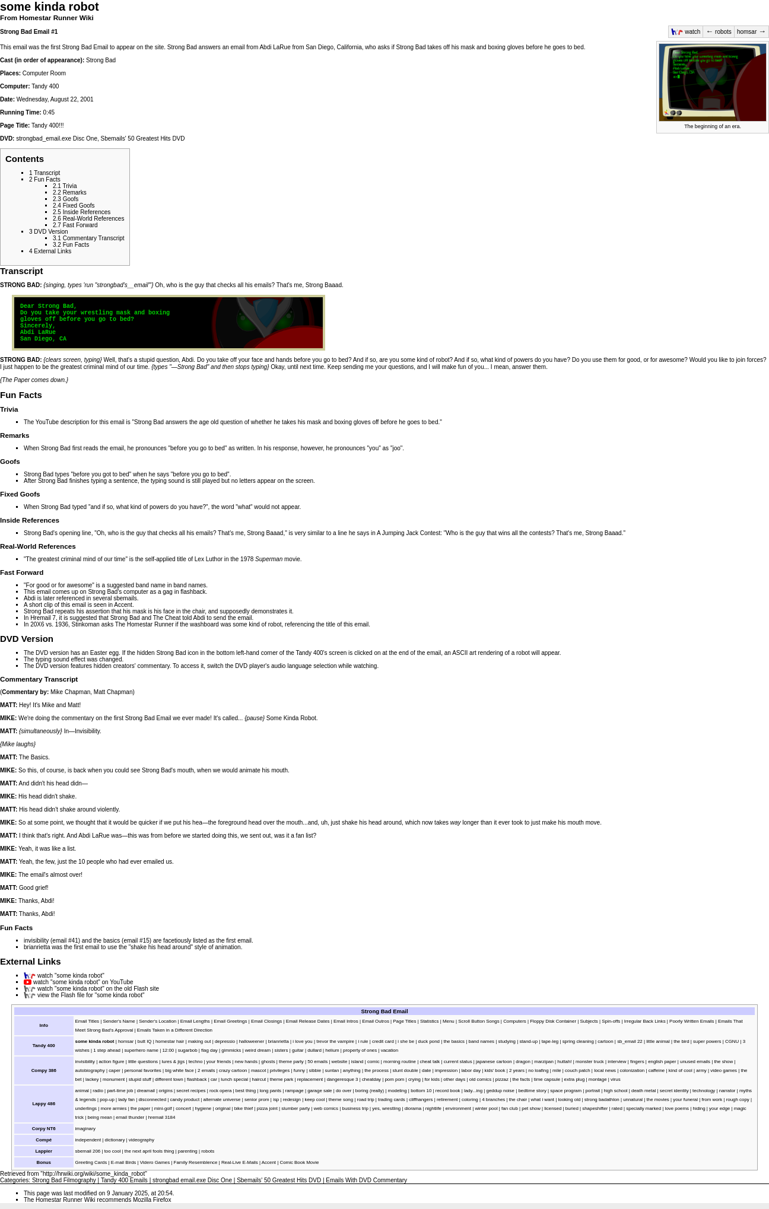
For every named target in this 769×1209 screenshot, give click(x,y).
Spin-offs (611, 1021)
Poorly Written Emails (691, 1021)
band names (189, 585)
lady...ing (473, 1090)
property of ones (360, 1050)
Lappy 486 (43, 1103)
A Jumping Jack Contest (408, 533)
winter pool (486, 1108)
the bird (681, 1041)
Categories (14, 1180)
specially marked (643, 1108)
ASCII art (464, 653)
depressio (225, 1041)
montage (598, 1079)
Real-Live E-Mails (239, 1162)
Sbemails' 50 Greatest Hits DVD (143, 138)
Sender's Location (157, 1021)
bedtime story (532, 1090)
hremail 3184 (162, 1117)
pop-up (107, 1099)
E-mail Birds (123, 1162)
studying (506, 1041)
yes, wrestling (386, 1108)
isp (276, 1099)
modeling (397, 1090)
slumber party (295, 1108)
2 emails (206, 1070)
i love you (302, 1041)
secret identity (674, 1090)
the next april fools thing (149, 1151)
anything (352, 1070)
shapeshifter (595, 1108)
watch (692, 31)
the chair (193, 611)
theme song (341, 1099)
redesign (292, 1099)
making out (199, 1041)
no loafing (538, 1070)
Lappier (43, 1151)
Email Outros (375, 1021)
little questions (143, 1061)
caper (114, 1070)
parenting (188, 1151)
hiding (699, 1108)
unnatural (633, 1099)
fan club (509, 1108)
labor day (471, 1070)
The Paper (16, 380)
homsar (751, 31)
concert (183, 1108)
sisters (281, 1050)
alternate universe (222, 1099)
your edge (719, 1108)
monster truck (590, 1061)
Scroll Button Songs (478, 1021)
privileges (280, 1070)
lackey (91, 1079)
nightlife (433, 1108)
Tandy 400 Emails (124, 1180)
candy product (184, 1099)
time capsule (547, 1079)
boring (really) (369, 1090)
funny (299, 1070)
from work (711, 1099)
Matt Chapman (113, 692)
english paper (662, 1061)
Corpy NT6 (44, 1128)
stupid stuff (140, 1079)
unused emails (695, 1061)
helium (332, 1050)
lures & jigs (173, 1061)
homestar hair (169, 1041)
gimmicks (231, 1050)
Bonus (43, 1162)
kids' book (495, 1070)
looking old (569, 1099)
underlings (86, 1108)
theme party (291, 1061)
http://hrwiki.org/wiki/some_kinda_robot (94, 1173)
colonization (632, 1070)
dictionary (115, 1140)
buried (572, 1108)
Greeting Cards (91, 1162)
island (357, 1061)
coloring (470, 1099)
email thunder (130, 1117)
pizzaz (502, 1079)
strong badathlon (601, 1099)
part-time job (120, 1090)
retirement (447, 1099)
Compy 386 (43, 1070)
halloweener (252, 1041)
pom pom (394, 1079)
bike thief (243, 1108)
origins (166, 1090)
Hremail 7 (43, 618)
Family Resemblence (196, 1162)
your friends (218, 1061)
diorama (413, 1108)
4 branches (493, 1099)
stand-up (528, 1041)
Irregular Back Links (645, 1021)
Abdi (30, 598)
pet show (531, 1108)
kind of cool (680, 1070)
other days (454, 1079)
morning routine (399, 1061)
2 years (517, 1070)
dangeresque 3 (342, 1079)
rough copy (737, 1099)
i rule (363, 1041)
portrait (593, 1090)
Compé (44, 1140)
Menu (449, 1021)
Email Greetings (230, 1021)
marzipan (544, 1061)
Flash (141, 988)
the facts (521, 1079)
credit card (383, 1041)
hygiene (203, 1108)
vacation (389, 1050)
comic (373, 1061)
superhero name (141, 1050)
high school (616, 1090)
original (223, 1108)
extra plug (574, 1079)
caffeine (657, 1070)
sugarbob (188, 1050)
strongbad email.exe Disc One (192, 1180)
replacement (310, 1079)
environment (458, 1108)
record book (448, 1090)
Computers (514, 1021)
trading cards (391, 1099)
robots (719, 31)
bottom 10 (421, 1090)
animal (82, 1090)
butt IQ (145, 1041)
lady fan (126, 1099)
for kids (431, 1079)
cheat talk (430, 1061)
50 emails (317, 1061)
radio (98, 1090)
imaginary (85, 1128)
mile (556, 1070)
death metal (643, 1090)
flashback (192, 591)
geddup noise (500, 1090)
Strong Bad (101, 60)
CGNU (732, 1041)
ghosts (268, 1061)
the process (376, 1070)
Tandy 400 (45, 86)
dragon (523, 1061)
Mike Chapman (70, 692)
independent (88, 1140)
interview (617, 1061)
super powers (707, 1041)
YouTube (47, 422)
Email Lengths (195, 1021)
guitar (298, 1050)
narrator (727, 1090)
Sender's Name (119, 1021)
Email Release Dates (308, 1021)
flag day (209, 1050)
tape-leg (550, 1041)
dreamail (146, 1090)
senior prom (256, 1099)
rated (617, 1108)
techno (196, 1061)
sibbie (315, 1070)
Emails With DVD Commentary (366, 1180)
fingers (637, 1061)
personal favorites (142, 1070)
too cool (112, 1151)
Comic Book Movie (299, 1162)
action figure (111, 1061)
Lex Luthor (209, 559)
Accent (123, 605)
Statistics (429, 1021)
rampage (294, 1090)
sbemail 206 (88, 1151)
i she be (406, 1041)
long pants (271, 1090)
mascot (258, 1070)
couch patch (577, 1070)
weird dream (258, 1050)
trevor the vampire (335, 1041)
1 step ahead (106, 1050)
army (701, 1070)
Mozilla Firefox (152, 1200)
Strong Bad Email (24, 31)
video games (723, 1070)
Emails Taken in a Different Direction (174, 1030)
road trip (365, 1099)
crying (414, 1079)
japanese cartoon (494, 1061)
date (426, 1070)
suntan (332, 1070)
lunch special (234, 1079)
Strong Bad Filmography (64, 1180)
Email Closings (266, 1021)
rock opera (220, 1090)
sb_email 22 (630, 1041)
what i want (543, 1099)
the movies (658, 1099)
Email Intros (345, 1021)
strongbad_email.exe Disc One (56, 138)
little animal (658, 1041)
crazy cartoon (233, 1070)
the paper (140, 1108)
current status (458, 1061)
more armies (114, 1108)
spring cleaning (578, 1041)
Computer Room (44, 73)
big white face (179, 1070)
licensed (552, 1108)
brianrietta (37, 947)
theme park (282, 1079)
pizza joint (267, 1108)
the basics (106, 940)
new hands (246, 1061)
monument (114, 1079)
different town (169, 1079)
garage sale (319, 1090)
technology (703, 1090)
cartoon (605, 1041)
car (214, 1079)
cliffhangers (421, 1099)
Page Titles (404, 1021)
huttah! (564, 1061)
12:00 (168, 1050)
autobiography (90, 1070)
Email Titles (87, 1021)
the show (723, 1061)
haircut (259, 1079)
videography (141, 1140)
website (340, 1061)
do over (343, 1090)
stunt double (405, 1070)
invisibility (36, 940)
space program (565, 1090)
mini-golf (163, 1108)
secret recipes (190, 1090)
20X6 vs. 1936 (49, 624)
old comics (480, 1079)
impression (446, 1070)
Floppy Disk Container (553, 1021)
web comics (326, 1108)
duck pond (429, 1041)
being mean (100, 1117)
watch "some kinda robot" (70, 975)
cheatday (371, 1079)
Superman (268, 559)
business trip (355, 1108)
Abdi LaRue (274, 47)
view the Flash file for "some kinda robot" (91, 995)
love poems (677, 1108)
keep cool (314, 1099)
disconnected (152, 1099)
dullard (314, 1050)
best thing (246, 1090)
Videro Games (155, 1162)
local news (605, 1070)
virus (616, 1079)
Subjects (589, 1021)
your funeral (685, 1099)
